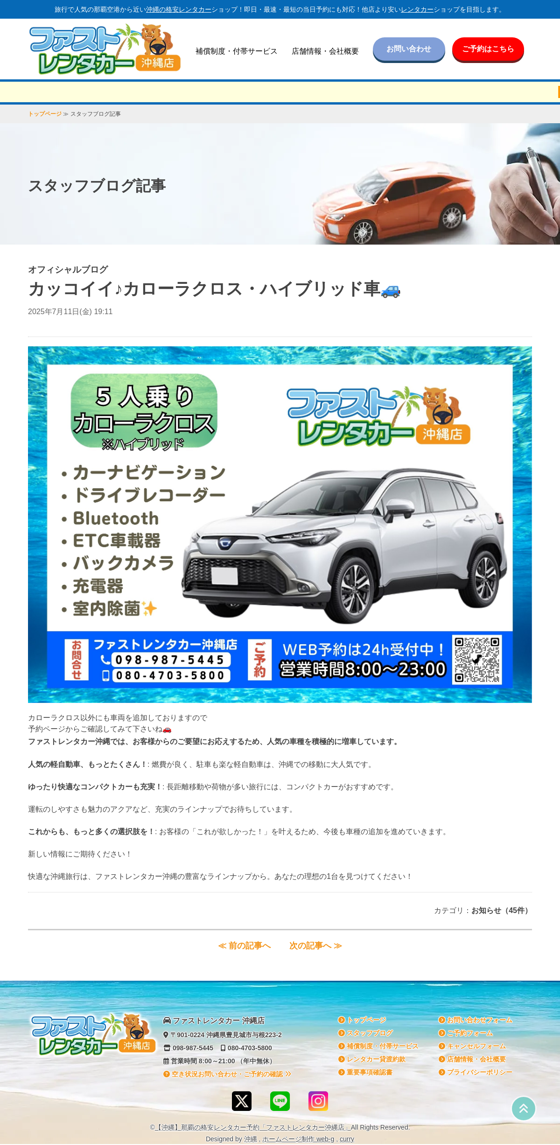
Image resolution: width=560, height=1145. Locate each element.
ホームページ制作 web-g (298, 1139)
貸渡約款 (372, 1059)
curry (347, 1139)
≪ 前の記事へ (244, 945)
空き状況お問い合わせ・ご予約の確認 (227, 1074)
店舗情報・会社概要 (325, 51)
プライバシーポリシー (475, 1072)
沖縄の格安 (178, 9)
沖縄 (250, 1139)
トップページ (45, 114)
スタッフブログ (365, 1033)
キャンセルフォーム (472, 1046)
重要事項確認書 (365, 1072)
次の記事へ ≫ (315, 945)
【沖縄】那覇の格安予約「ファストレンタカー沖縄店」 (253, 1127)
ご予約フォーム (466, 1033)
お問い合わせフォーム (475, 1020)
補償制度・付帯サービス (237, 51)
